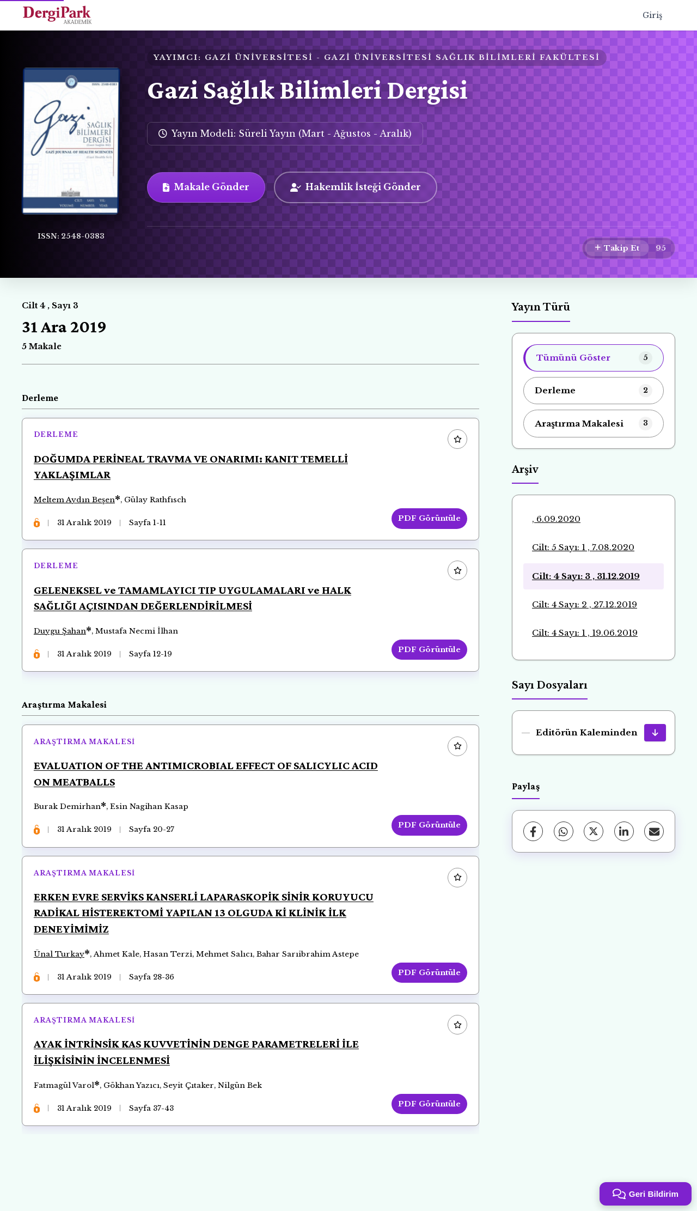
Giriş (652, 15)
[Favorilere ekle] (455, 442)
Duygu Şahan (62, 637)
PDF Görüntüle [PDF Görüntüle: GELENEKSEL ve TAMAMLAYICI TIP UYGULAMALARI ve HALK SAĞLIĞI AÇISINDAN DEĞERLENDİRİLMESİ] (427, 656)
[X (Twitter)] (593, 831)
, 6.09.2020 (556, 519)
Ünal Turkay (61, 970)
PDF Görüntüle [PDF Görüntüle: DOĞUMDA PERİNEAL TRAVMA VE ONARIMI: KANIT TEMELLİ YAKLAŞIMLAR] (427, 520)
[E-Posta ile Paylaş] (654, 831)
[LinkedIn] (624, 831)
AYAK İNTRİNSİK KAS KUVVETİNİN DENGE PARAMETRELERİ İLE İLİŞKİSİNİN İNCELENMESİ (198, 1072)
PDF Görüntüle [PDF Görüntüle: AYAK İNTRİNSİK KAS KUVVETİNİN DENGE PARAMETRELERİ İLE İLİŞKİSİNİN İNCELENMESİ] (427, 1123)
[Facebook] (533, 831)
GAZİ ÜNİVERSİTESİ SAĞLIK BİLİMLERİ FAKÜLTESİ (462, 57)
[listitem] (593, 358)
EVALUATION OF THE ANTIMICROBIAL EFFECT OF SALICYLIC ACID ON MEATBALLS (194, 784)
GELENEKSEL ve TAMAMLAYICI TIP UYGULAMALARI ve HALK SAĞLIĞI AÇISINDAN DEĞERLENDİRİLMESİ (194, 604)
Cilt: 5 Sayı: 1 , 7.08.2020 (583, 547)
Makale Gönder (206, 186)
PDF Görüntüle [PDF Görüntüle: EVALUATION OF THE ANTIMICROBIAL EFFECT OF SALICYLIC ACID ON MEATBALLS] (427, 836)
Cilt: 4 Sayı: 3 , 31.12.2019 (586, 576)
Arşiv (525, 470)
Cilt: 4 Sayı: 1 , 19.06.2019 (585, 633)
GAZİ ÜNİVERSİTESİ (259, 57)
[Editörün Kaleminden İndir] (655, 732)
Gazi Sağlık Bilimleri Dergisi (307, 90)
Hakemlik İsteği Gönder (355, 186)
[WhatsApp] (563, 831)
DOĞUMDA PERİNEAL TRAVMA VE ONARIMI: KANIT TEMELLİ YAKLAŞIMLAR (193, 469)
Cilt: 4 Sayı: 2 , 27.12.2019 (584, 604)
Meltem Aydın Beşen (76, 502)
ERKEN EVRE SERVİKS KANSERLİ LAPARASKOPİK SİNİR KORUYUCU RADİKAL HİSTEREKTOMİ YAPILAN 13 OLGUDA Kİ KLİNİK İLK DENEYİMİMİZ (206, 928)
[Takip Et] (617, 248)
